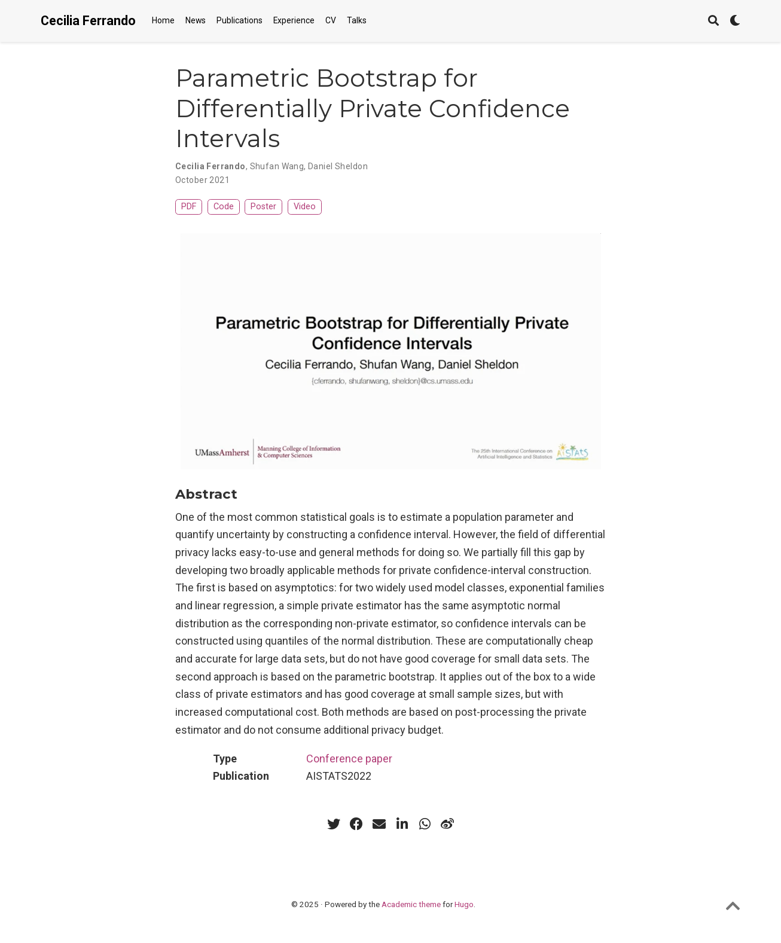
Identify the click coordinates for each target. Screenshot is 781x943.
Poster (263, 207)
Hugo (464, 904)
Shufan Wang (277, 166)
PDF (188, 207)
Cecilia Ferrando (88, 20)
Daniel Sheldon (338, 166)
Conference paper (349, 758)
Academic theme (411, 904)
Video (305, 207)
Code (223, 207)
